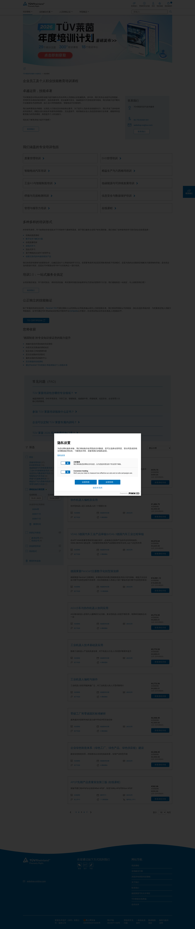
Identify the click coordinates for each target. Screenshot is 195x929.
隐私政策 (61, 455)
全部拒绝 (109, 482)
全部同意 (86, 482)
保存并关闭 (97, 488)
